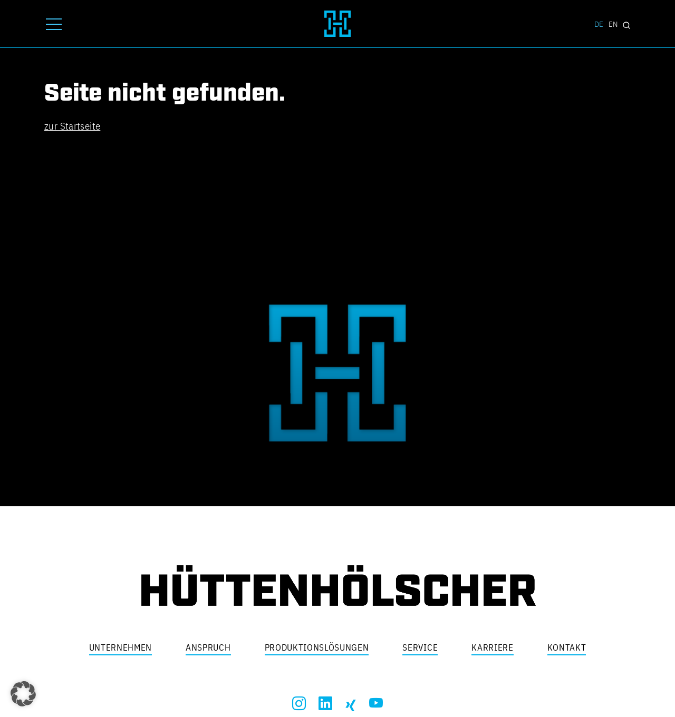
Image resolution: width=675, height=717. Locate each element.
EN (613, 24)
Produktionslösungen (317, 647)
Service (420, 647)
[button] (23, 694)
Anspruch (208, 647)
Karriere (492, 647)
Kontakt (566, 647)
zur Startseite (72, 126)
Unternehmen (120, 647)
